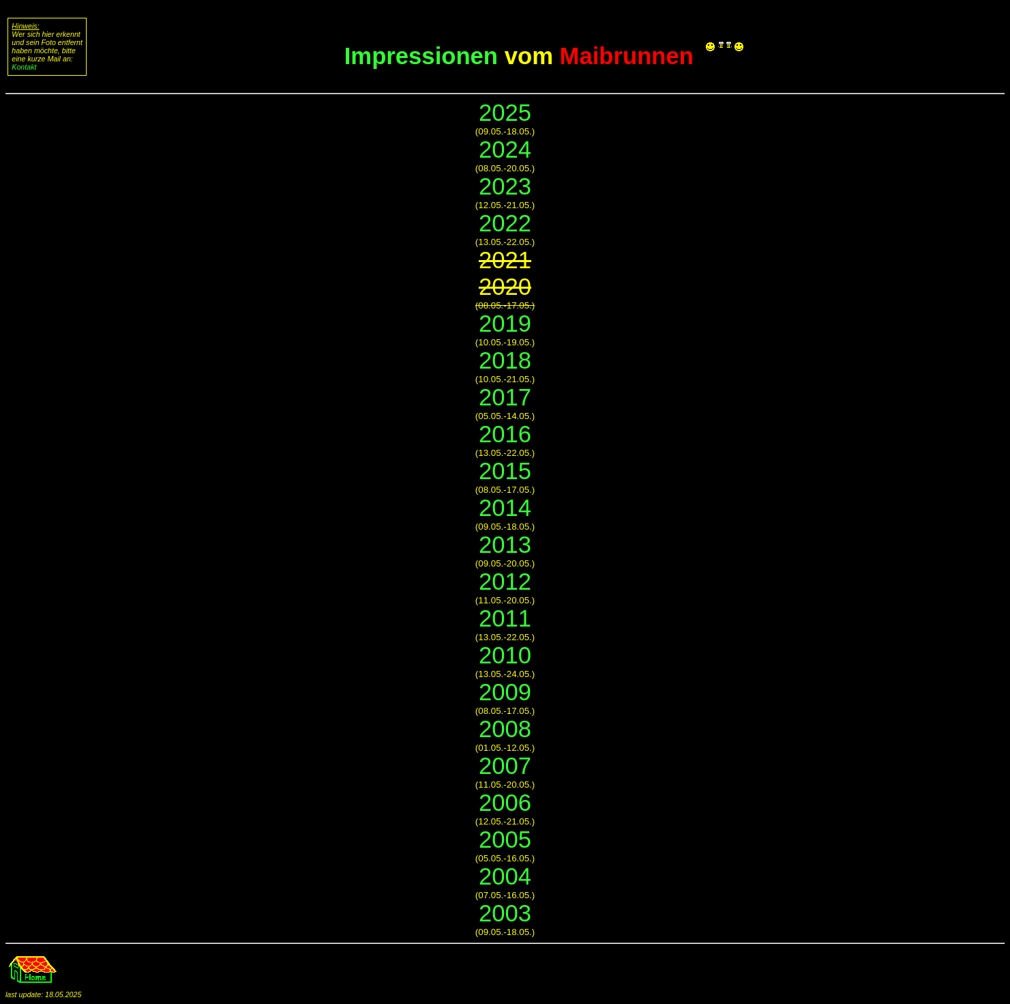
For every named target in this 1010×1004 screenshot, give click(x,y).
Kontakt (24, 67)
